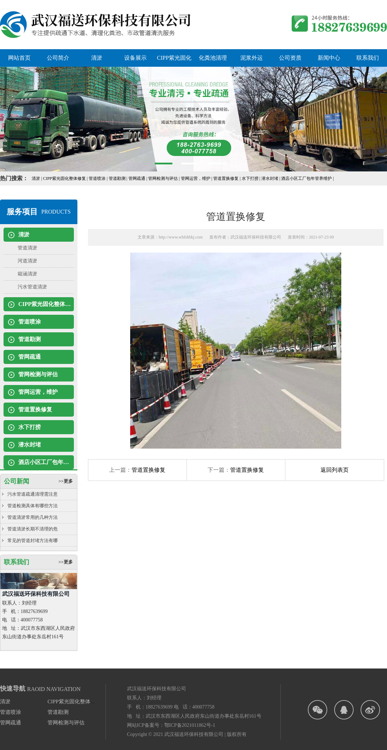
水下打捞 (29, 427)
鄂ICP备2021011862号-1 (189, 725)
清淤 (96, 58)
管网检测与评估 (38, 374)
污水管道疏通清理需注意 (32, 494)
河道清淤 (27, 260)
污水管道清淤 (32, 286)
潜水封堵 (29, 445)
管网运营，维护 (38, 392)
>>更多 (65, 481)
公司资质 (290, 58)
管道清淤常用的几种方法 (32, 517)
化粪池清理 (213, 58)
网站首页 (19, 58)
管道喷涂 (29, 322)
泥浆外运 (251, 58)
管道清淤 (27, 247)
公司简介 (58, 58)
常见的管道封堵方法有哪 (32, 540)
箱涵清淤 (27, 273)
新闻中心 (329, 58)
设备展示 (135, 58)
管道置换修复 (35, 409)
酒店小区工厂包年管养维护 (46, 462)
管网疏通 (29, 357)
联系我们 (367, 58)
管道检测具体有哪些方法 (32, 505)
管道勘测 (29, 339)
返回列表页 (335, 470)
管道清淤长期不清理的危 (32, 528)
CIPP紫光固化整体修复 (46, 304)
